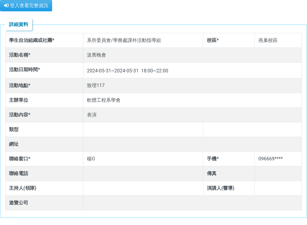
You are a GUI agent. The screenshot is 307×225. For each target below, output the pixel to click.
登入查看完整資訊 (26, 5)
